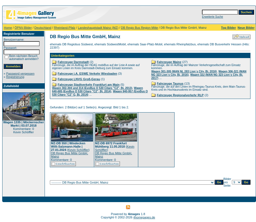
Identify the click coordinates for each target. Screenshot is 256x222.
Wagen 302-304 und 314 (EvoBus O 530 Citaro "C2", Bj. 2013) (92, 88)
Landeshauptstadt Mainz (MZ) (98, 27)
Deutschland (42, 27)
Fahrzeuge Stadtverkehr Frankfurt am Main (89, 84)
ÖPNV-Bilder (23, 27)
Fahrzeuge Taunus (170, 83)
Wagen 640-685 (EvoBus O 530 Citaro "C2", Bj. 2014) (97, 90)
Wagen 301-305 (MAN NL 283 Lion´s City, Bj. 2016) (184, 71)
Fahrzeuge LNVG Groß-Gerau (79, 79)
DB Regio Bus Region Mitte (139, 27)
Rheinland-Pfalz (64, 27)
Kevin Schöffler (78, 150)
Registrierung (15, 77)
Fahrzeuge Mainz (169, 62)
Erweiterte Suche (212, 16)
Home (8, 27)
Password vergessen (20, 73)
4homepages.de (144, 217)
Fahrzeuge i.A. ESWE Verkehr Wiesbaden (87, 73)
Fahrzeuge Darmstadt (73, 62)
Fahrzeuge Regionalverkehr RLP (180, 95)
